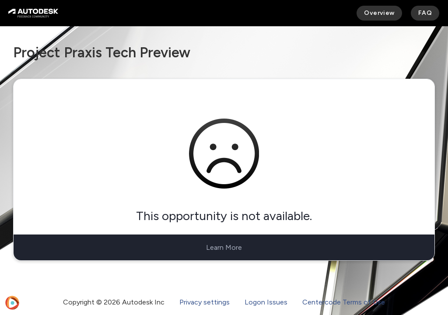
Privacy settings (204, 302)
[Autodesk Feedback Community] (33, 13)
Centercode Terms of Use (343, 302)
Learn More (224, 247)
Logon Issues (266, 302)
